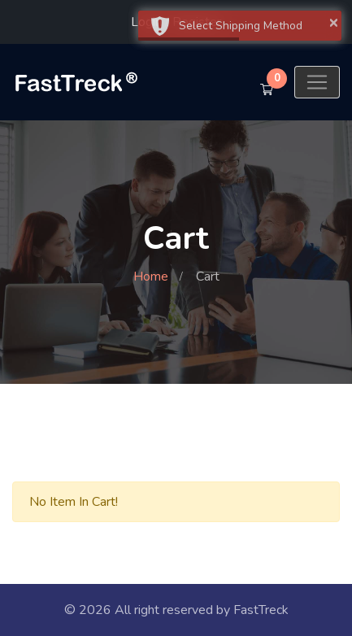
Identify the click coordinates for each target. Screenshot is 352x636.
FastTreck (261, 610)
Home (150, 276)
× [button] (333, 22)
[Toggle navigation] (317, 82)
